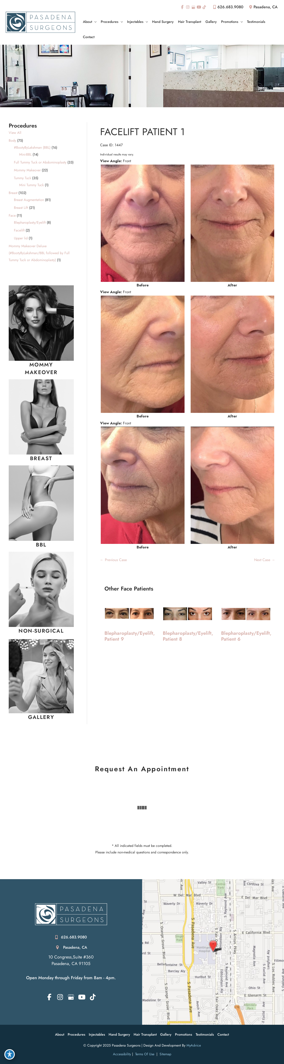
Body (12, 140)
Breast (13, 192)
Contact (223, 1034)
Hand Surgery (119, 1034)
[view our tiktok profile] (204, 7)
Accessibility (122, 1054)
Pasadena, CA (75, 947)
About (59, 1034)
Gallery (165, 1034)
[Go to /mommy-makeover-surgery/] (41, 368)
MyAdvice (194, 1045)
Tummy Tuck (22, 177)
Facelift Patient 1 (142, 132)
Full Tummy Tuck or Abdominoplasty (40, 162)
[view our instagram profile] (188, 7)
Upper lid (21, 238)
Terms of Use (144, 1054)
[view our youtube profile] (199, 7)
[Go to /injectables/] (41, 631)
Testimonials (205, 1034)
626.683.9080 (227, 7)
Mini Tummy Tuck (31, 184)
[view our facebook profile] (182, 7)
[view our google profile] (193, 7)
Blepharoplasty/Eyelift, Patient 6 (246, 636)
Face (12, 215)
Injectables (97, 1034)
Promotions (183, 1034)
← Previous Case (113, 559)
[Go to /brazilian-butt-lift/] (41, 544)
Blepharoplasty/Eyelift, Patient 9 (129, 636)
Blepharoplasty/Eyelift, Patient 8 (188, 636)
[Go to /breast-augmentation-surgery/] (41, 458)
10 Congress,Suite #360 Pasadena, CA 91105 (71, 960)
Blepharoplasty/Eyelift (30, 222)
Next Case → (264, 559)
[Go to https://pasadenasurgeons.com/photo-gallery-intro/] (41, 717)
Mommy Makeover (27, 170)
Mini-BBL (25, 154)
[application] (94, 21)
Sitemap (164, 1054)
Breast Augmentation (29, 199)
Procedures (76, 1034)
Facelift (19, 230)
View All (15, 132)
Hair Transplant (145, 1034)
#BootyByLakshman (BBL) (32, 147)
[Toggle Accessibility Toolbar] (9, 1054)
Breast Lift (21, 207)
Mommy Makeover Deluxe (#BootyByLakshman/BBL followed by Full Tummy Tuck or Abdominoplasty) (39, 252)
